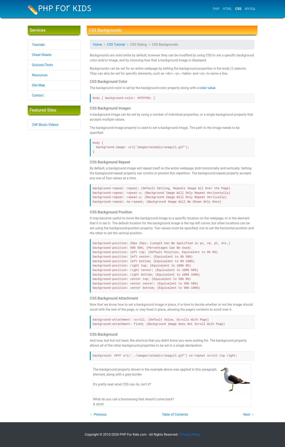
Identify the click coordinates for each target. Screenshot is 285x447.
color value (207, 88)
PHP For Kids (59, 9)
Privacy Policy (190, 434)
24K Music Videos (45, 125)
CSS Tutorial (116, 44)
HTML (227, 9)
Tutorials (38, 45)
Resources (40, 75)
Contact (38, 95)
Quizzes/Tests (42, 65)
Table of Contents (175, 414)
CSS (238, 9)
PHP (216, 9)
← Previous (98, 414)
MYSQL (250, 9)
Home (97, 44)
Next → (248, 414)
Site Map (38, 85)
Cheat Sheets (42, 55)
